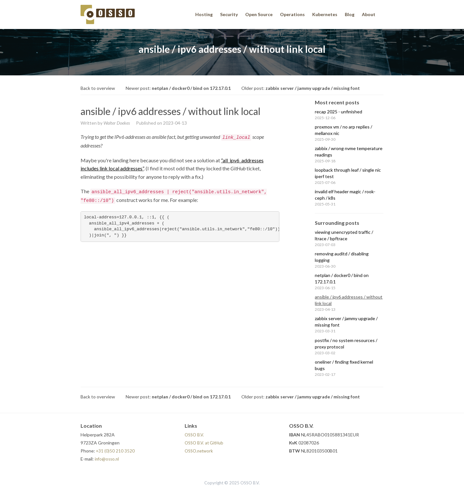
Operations (292, 14)
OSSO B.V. (194, 434)
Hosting (204, 14)
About (368, 14)
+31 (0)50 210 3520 (115, 450)
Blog (349, 14)
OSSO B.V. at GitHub (204, 442)
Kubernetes (324, 14)
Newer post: (178, 88)
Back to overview (98, 88)
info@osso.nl (107, 459)
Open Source (259, 14)
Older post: (300, 88)
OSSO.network (199, 450)
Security (229, 14)
